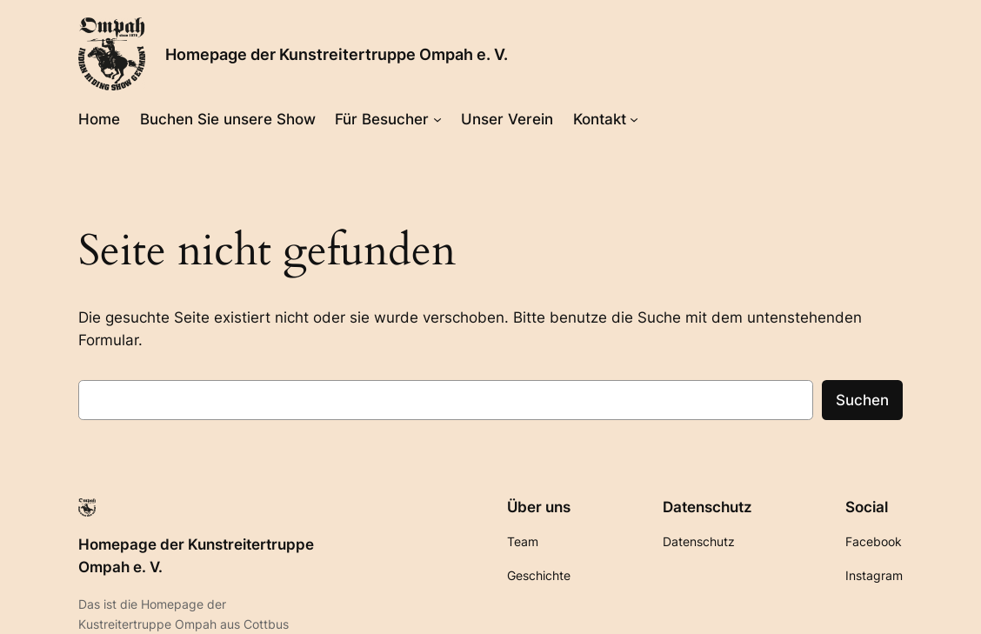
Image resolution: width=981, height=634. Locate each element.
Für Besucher (382, 119)
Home (99, 119)
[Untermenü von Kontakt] (634, 118)
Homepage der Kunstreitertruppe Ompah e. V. (336, 53)
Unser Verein (507, 119)
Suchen (862, 400)
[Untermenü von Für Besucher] (437, 118)
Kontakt (599, 119)
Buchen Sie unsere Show (228, 119)
